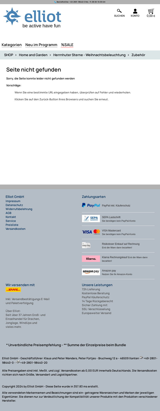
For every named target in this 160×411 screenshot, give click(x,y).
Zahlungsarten (94, 196)
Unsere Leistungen (97, 285)
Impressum (13, 201)
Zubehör (138, 55)
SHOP (8, 55)
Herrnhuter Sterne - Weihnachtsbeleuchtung (89, 55)
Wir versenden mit (20, 285)
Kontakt (11, 217)
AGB (8, 213)
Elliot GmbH (15, 196)
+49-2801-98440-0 (77, 2)
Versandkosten (15, 229)
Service (11, 221)
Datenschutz (14, 205)
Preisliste (12, 225)
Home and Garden (33, 55)
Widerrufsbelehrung (19, 209)
